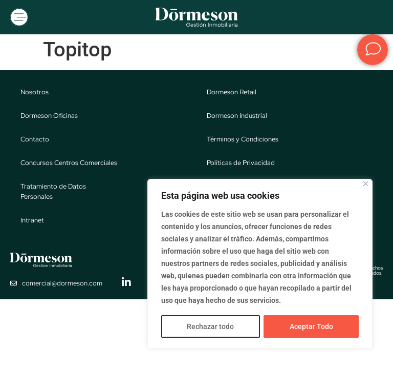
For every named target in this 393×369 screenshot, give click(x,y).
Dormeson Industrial (237, 116)
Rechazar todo (210, 326)
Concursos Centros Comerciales (68, 163)
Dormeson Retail (231, 93)
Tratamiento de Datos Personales (53, 192)
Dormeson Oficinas (49, 116)
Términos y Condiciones (242, 140)
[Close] (365, 184)
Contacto (34, 140)
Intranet (32, 221)
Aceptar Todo (311, 326)
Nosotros (34, 93)
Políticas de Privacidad (241, 163)
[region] (260, 263)
